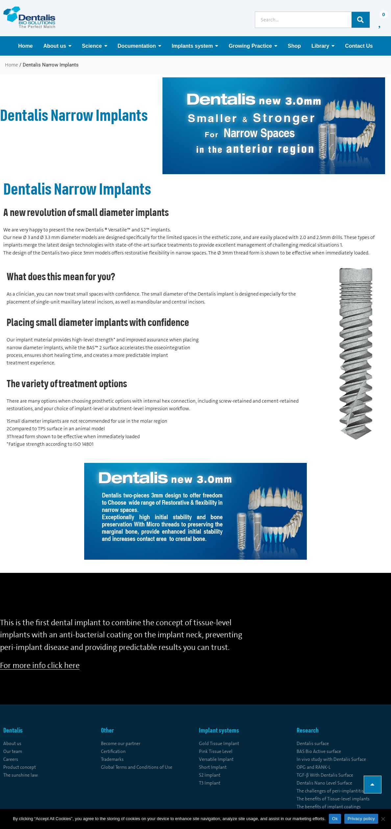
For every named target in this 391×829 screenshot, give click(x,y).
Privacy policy (361, 818)
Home (11, 65)
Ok (335, 818)
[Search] (361, 20)
